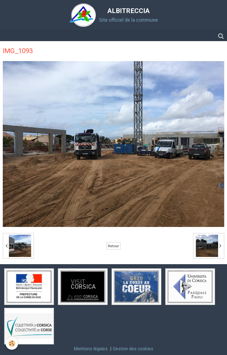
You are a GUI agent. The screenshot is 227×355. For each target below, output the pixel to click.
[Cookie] (12, 343)
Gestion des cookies (133, 348)
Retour (113, 246)
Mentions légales (91, 348)
